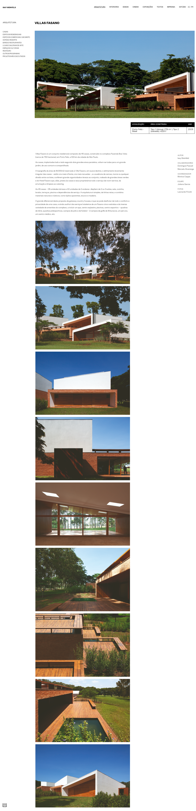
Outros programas (11, 54)
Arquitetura (99, 7)
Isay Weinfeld (9, 8)
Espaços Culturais (11, 48)
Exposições (148, 7)
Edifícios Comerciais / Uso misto (16, 37)
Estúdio (182, 7)
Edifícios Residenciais (12, 35)
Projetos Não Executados (14, 57)
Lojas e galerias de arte (13, 46)
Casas (5, 32)
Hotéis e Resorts (10, 40)
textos (160, 7)
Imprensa (171, 7)
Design (125, 7)
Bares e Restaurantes (12, 43)
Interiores (114, 7)
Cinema (136, 7)
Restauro (7, 51)
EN (192, 7)
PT (189, 7)
